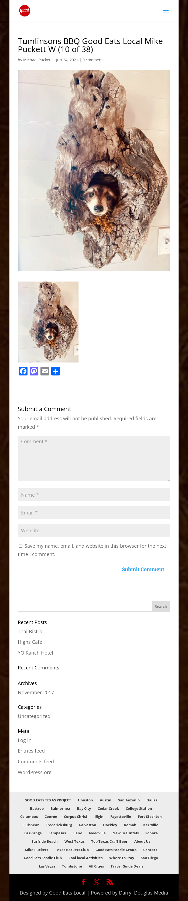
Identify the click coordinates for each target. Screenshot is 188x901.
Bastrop (37, 808)
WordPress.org (35, 772)
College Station (139, 808)
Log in (25, 740)
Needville (97, 833)
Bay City (84, 808)
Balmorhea (60, 808)
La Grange (33, 833)
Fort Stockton (150, 816)
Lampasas (57, 833)
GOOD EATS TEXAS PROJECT (48, 800)
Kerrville (150, 824)
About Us (142, 841)
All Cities (96, 866)
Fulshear (31, 824)
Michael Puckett (37, 59)
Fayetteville (120, 816)
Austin (105, 800)
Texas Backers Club (72, 849)
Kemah (130, 824)
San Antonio (129, 800)
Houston (85, 800)
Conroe (51, 816)
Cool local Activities (85, 857)
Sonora (151, 833)
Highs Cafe (30, 642)
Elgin (99, 816)
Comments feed (36, 761)
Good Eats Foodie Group (115, 849)
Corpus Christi (76, 816)
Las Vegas (47, 866)
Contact (150, 849)
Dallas (151, 800)
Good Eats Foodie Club (43, 857)
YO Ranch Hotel (35, 652)
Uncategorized (34, 716)
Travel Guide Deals (127, 866)
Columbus (29, 816)
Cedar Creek (108, 808)
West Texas (74, 841)
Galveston (87, 824)
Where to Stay (121, 857)
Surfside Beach (45, 841)
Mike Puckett (36, 849)
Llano (77, 833)
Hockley (110, 824)
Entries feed (31, 750)
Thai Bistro (30, 631)
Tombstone (72, 866)
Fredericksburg (59, 824)
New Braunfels (125, 833)
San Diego (149, 857)
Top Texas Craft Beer (109, 841)
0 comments (94, 59)
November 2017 (36, 692)
